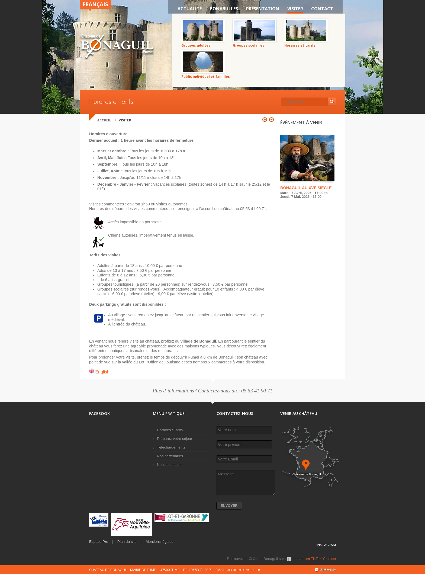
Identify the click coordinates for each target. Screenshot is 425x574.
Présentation (262, 9)
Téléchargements (171, 447)
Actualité (190, 9)
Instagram (302, 558)
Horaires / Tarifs (170, 430)
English (99, 372)
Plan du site (127, 542)
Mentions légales (159, 542)
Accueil (104, 120)
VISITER (295, 9)
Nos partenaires (170, 456)
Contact (322, 9)
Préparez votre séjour (174, 439)
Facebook (289, 560)
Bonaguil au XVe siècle (306, 188)
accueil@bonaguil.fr (243, 570)
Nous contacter (169, 465)
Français (95, 4)
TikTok (316, 558)
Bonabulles (224, 9)
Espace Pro (98, 542)
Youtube (329, 558)
